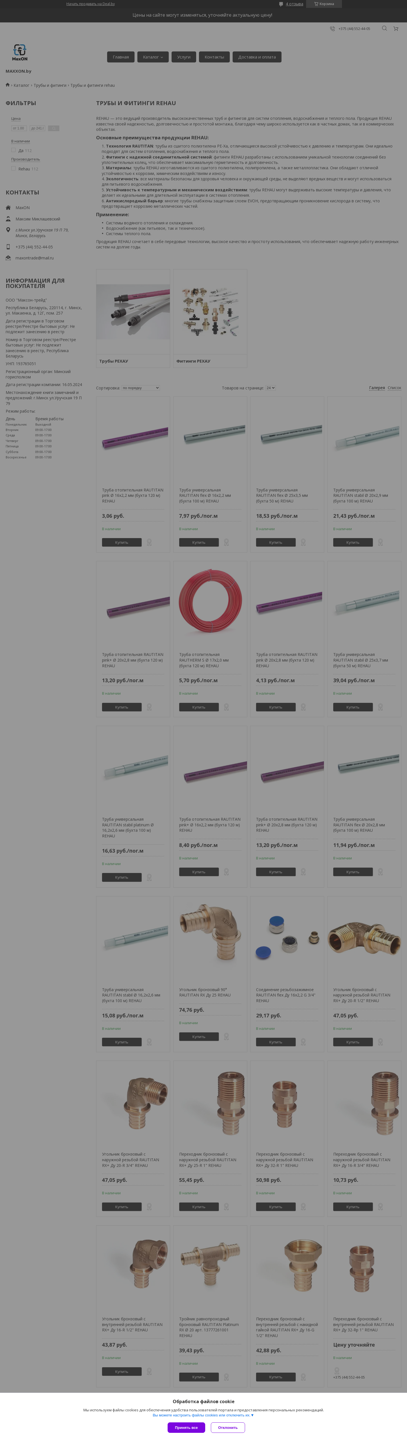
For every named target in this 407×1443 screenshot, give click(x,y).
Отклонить (228, 1427)
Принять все (186, 1427)
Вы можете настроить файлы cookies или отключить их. (201, 1415)
